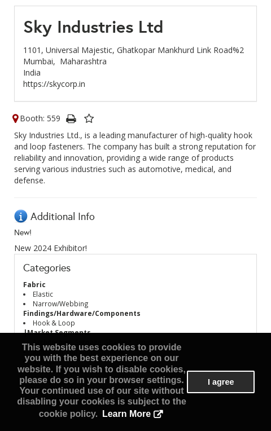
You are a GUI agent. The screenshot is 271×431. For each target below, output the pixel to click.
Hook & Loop (54, 322)
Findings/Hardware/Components (82, 313)
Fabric (34, 284)
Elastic (43, 293)
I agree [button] (221, 381)
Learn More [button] (126, 414)
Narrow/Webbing (61, 303)
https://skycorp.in (54, 83)
